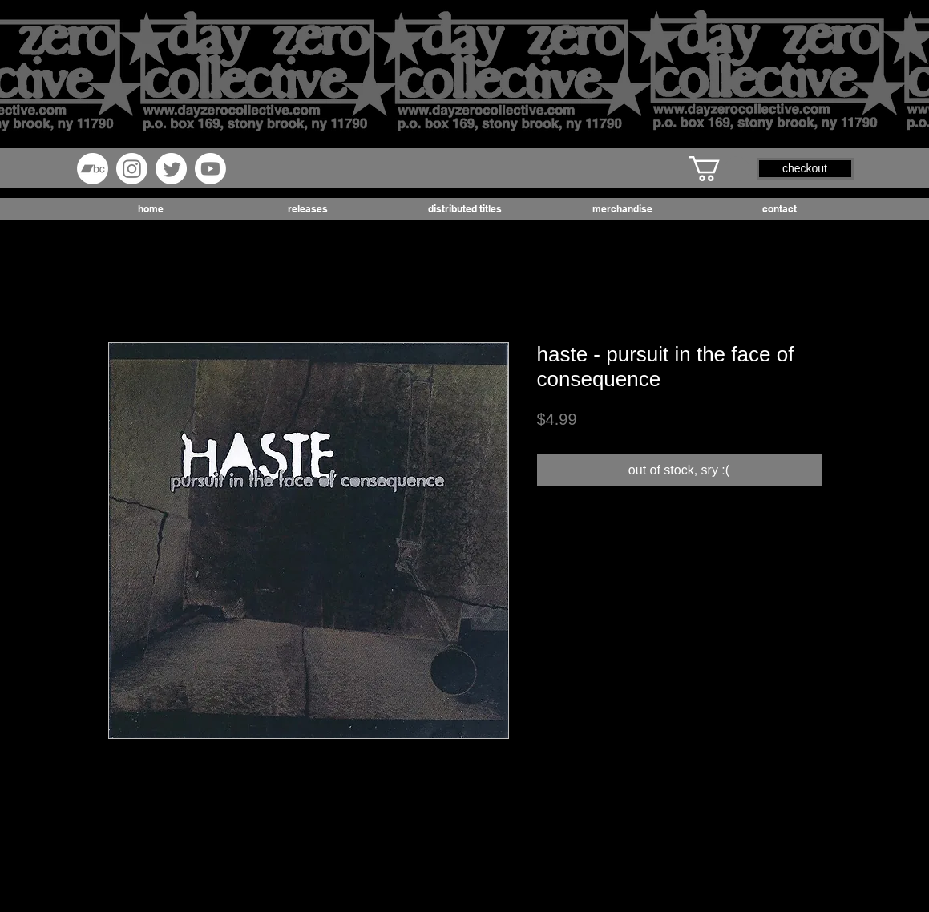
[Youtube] (210, 168)
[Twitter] (171, 168)
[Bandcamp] (92, 168)
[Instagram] (131, 168)
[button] (719, 168)
